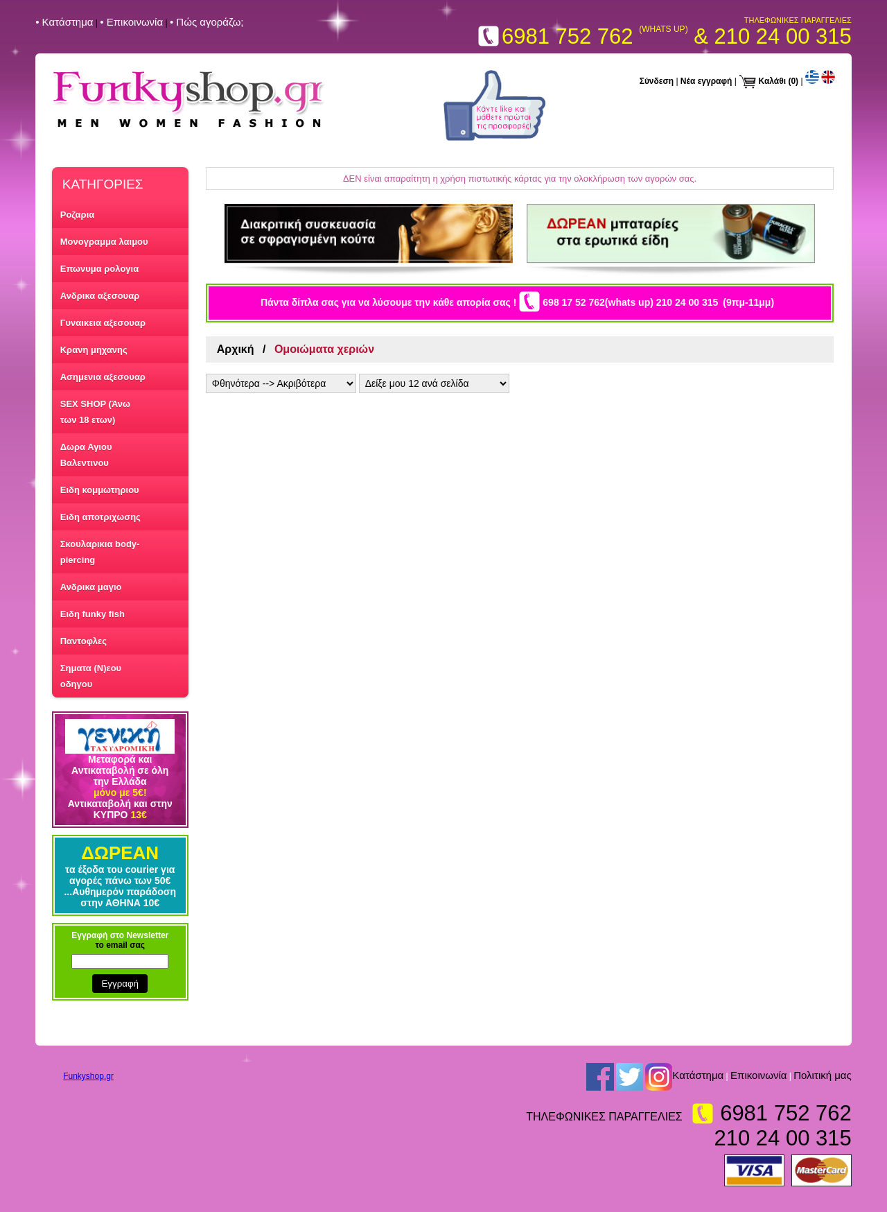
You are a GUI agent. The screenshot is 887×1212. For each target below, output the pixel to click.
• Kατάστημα (64, 22)
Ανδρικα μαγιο (91, 587)
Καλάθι (773, 81)
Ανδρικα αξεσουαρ (99, 296)
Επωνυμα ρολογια (99, 268)
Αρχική (235, 349)
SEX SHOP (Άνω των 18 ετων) (95, 412)
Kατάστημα (697, 1076)
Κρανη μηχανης (94, 350)
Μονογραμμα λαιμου (104, 241)
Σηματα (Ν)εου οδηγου (90, 676)
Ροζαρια (77, 214)
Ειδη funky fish (92, 614)
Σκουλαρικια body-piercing (100, 552)
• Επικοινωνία (131, 22)
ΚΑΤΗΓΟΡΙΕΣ (102, 184)
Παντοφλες (83, 641)
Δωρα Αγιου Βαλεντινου (86, 455)
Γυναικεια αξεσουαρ (103, 323)
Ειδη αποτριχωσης (100, 517)
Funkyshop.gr (88, 1076)
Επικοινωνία (758, 1076)
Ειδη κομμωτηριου (99, 490)
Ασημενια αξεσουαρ (103, 377)
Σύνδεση (657, 81)
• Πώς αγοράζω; (207, 22)
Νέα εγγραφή (706, 81)
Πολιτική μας (822, 1076)
